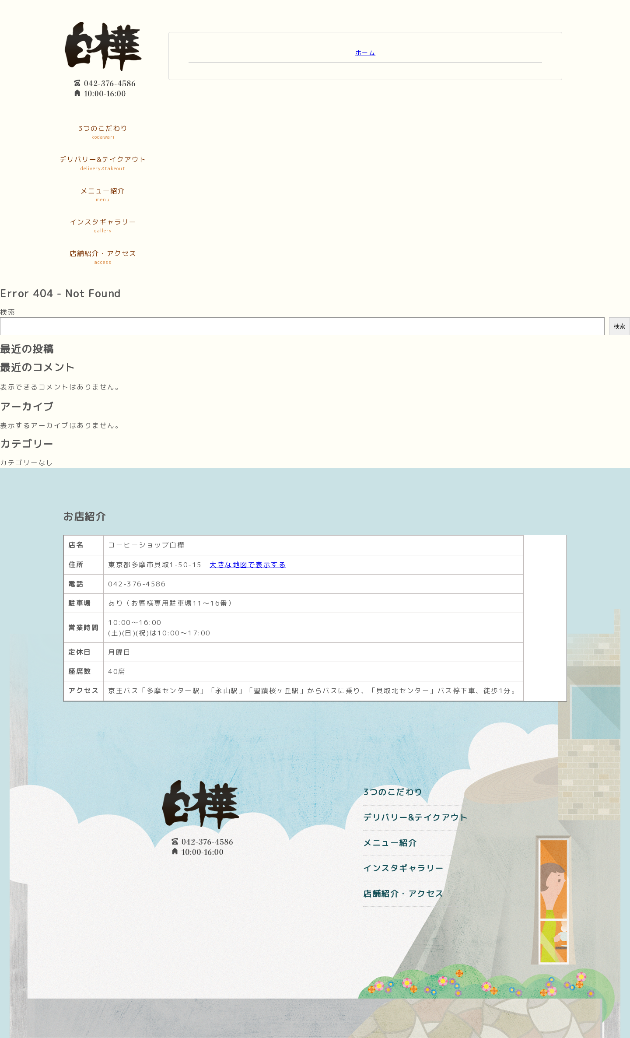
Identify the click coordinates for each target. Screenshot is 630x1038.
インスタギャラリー (102, 226)
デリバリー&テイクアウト (102, 163)
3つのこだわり (102, 132)
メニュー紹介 (102, 195)
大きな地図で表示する (248, 564)
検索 (7, 312)
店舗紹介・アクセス (102, 258)
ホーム (365, 53)
